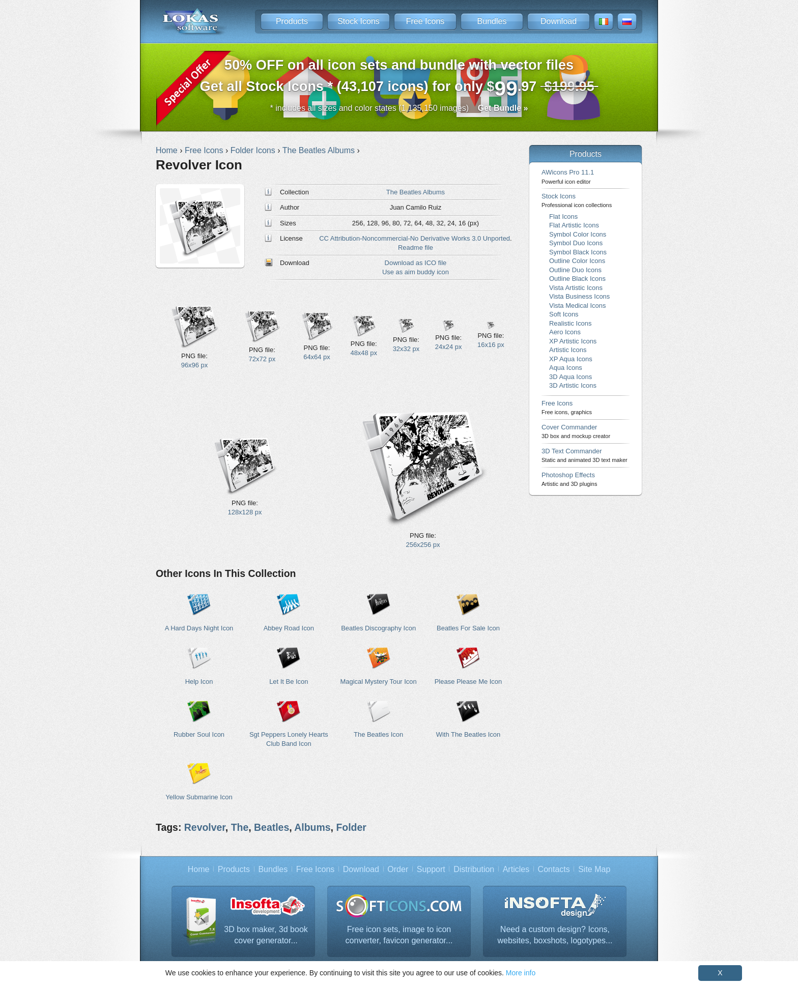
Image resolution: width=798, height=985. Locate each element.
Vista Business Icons (579, 296)
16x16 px (490, 345)
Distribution (473, 869)
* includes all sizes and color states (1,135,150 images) (399, 108)
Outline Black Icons (577, 278)
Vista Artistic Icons (576, 288)
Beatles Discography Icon (378, 628)
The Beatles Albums (415, 192)
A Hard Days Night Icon (199, 628)
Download (558, 21)
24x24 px (448, 347)
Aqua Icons (565, 367)
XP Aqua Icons (570, 359)
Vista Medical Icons (577, 305)
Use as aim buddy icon (415, 272)
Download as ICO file (416, 263)
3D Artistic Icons (572, 385)
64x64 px (316, 357)
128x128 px (245, 512)
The (240, 827)
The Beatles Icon (378, 734)
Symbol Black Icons (578, 252)
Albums (312, 827)
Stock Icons (358, 21)
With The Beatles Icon (468, 734)
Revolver (204, 827)
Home (199, 869)
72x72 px (262, 359)
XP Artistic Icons (572, 341)
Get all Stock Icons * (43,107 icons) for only (399, 78)
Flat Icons (563, 216)
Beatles (271, 827)
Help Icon (199, 681)
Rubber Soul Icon (199, 734)
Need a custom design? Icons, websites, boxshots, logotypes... (555, 935)
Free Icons (425, 21)
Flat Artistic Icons (574, 225)
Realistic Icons (570, 323)
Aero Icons (565, 332)
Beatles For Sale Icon (468, 628)
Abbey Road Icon (289, 628)
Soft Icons (564, 314)
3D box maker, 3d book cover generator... (266, 935)
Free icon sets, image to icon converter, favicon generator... (399, 935)
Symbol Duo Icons (576, 243)
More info (520, 973)
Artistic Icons (567, 350)
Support (431, 869)
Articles (516, 869)
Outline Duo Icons (575, 270)
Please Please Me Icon (468, 681)
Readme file (415, 247)
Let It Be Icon (288, 681)
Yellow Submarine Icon (198, 797)
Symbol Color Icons (577, 234)
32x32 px (406, 349)
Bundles (492, 21)
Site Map (594, 869)
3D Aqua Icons (570, 377)
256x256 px (423, 544)
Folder (351, 827)
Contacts (554, 869)
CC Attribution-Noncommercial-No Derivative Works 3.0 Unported (414, 238)
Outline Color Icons (577, 261)
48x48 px (363, 353)
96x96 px (194, 365)
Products (292, 21)
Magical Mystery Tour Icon (378, 681)
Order (397, 869)
